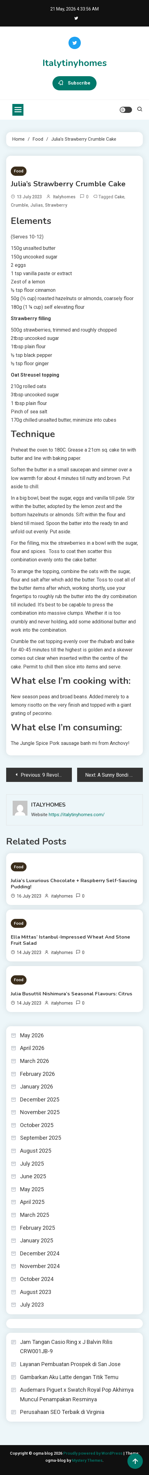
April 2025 (32, 1202)
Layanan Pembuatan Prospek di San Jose (70, 1364)
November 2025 (40, 1112)
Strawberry (56, 205)
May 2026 (32, 1035)
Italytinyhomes (75, 63)
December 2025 (39, 1099)
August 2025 (35, 1150)
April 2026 (32, 1048)
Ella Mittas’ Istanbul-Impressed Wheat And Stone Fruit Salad (70, 940)
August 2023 (35, 1292)
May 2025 (32, 1189)
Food (18, 171)
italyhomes (64, 196)
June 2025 (33, 1176)
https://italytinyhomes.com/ (77, 814)
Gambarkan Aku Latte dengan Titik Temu (69, 1377)
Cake (119, 196)
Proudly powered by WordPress (93, 1453)
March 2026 (34, 1061)
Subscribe (74, 83)
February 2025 (37, 1228)
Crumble (19, 205)
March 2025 (34, 1215)
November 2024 (40, 1266)
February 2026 (37, 1074)
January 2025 (36, 1240)
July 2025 (32, 1163)
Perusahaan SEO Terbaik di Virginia (62, 1412)
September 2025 (40, 1137)
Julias (36, 205)
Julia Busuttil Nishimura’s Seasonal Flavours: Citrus (71, 994)
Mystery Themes (87, 1460)
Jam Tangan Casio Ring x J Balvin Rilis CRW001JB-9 (66, 1347)
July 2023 (32, 1304)
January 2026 (36, 1086)
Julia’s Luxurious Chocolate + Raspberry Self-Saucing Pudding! (74, 884)
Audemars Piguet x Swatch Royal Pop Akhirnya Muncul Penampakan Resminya (77, 1394)
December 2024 (39, 1253)
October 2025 (36, 1125)
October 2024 (36, 1279)
